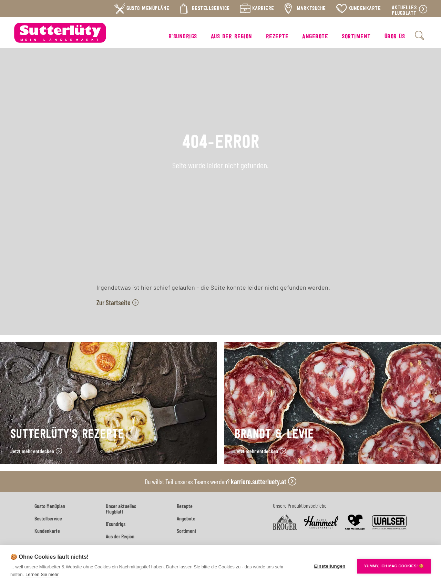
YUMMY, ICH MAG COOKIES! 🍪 (394, 566)
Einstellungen (329, 566)
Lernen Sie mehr (42, 574)
